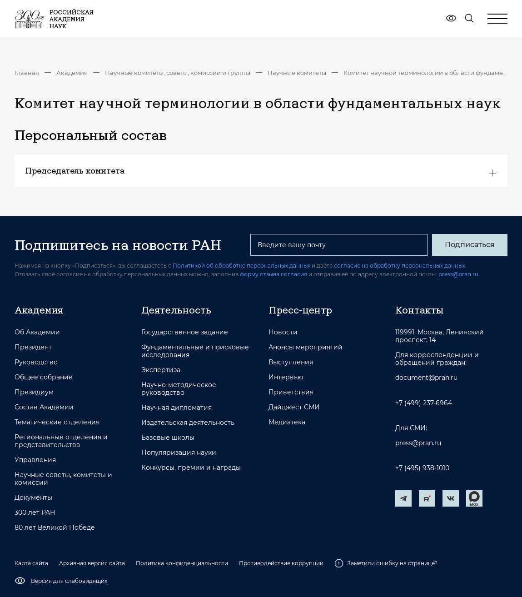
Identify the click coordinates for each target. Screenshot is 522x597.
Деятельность (176, 310)
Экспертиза (160, 370)
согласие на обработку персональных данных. (400, 265)
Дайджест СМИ (294, 407)
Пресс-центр (300, 310)
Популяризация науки (178, 453)
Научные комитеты (297, 72)
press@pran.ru (458, 274)
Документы (33, 498)
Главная (27, 72)
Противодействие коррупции (281, 563)
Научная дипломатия (176, 408)
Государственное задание (184, 332)
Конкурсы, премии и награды (191, 468)
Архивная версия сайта (92, 563)
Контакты (419, 310)
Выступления (290, 362)
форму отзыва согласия (273, 274)
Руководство (36, 362)
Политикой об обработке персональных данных (241, 265)
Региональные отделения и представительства (61, 441)
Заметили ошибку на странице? (385, 563)
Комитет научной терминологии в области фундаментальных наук (425, 72)
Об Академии (37, 332)
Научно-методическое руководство (178, 389)
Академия (72, 72)
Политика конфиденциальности (182, 563)
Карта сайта (31, 563)
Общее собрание (44, 377)
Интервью (285, 377)
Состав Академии (44, 407)
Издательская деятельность (187, 423)
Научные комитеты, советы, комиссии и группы (177, 72)
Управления (35, 460)
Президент (33, 347)
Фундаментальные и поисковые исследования (195, 351)
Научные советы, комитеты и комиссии (63, 479)
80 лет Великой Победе (55, 528)
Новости (283, 332)
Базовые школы (167, 438)
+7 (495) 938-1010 (422, 468)
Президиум (34, 392)
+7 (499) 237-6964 (423, 403)
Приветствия (290, 392)
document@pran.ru (426, 378)
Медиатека (286, 422)
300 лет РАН (35, 513)
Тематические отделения (57, 422)
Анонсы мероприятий (305, 347)
